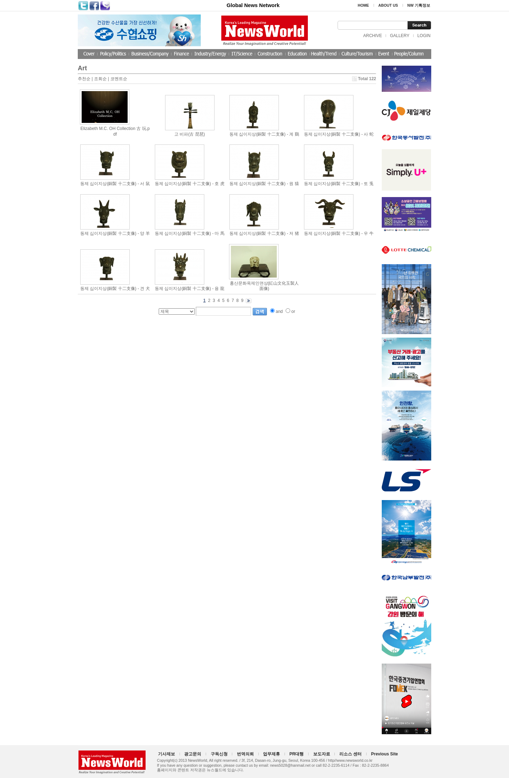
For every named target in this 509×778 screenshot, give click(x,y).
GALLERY (399, 35)
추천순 (84, 78)
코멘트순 (118, 78)
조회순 (100, 78)
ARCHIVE (372, 35)
